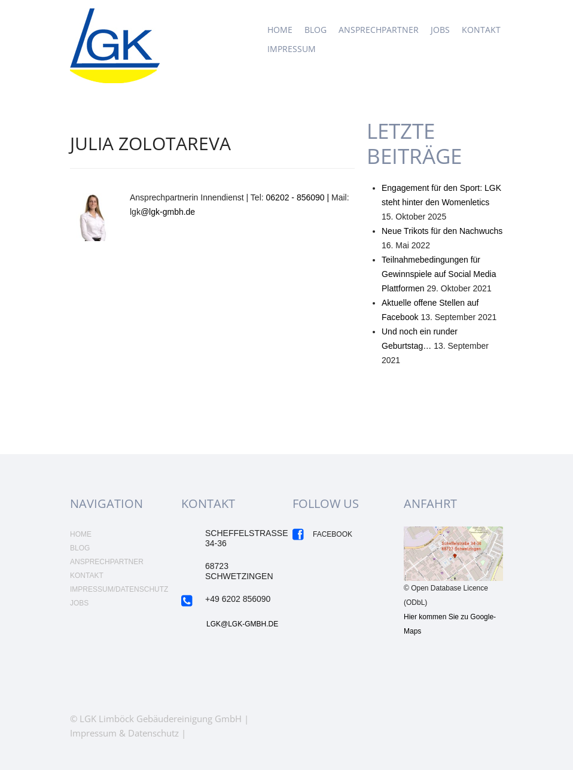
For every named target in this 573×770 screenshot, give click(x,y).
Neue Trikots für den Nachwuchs (442, 231)
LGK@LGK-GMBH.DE (242, 624)
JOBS (440, 30)
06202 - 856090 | (299, 197)
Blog (315, 30)
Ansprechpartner (379, 30)
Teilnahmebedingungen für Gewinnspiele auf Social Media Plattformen (439, 274)
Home (279, 30)
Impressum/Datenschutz (119, 589)
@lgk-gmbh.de (168, 212)
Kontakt (481, 30)
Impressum (291, 49)
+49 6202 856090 (237, 599)
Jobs (79, 603)
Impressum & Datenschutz (124, 733)
